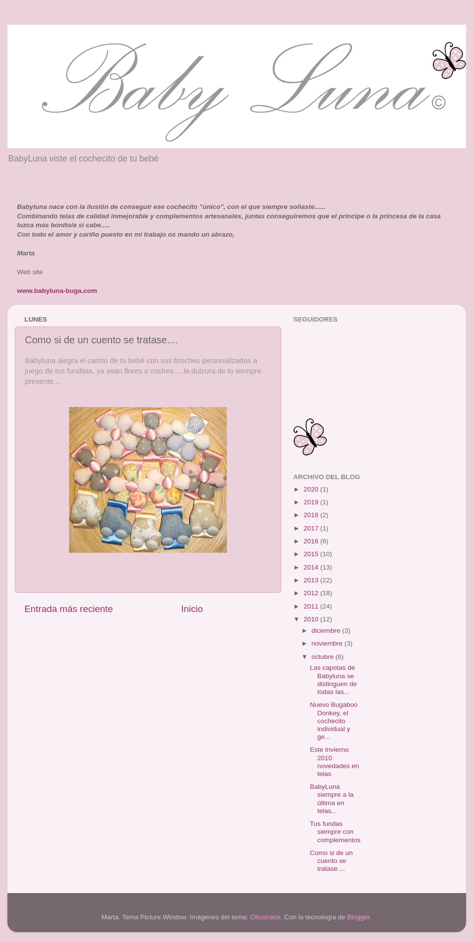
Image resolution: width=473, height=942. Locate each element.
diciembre (327, 630)
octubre (324, 656)
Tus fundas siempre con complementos (335, 831)
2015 (311, 554)
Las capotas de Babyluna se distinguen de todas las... (333, 680)
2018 (311, 515)
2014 (311, 567)
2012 (311, 593)
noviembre (328, 643)
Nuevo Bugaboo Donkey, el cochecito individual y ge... (334, 720)
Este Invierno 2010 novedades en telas (334, 762)
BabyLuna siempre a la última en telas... (332, 799)
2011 (311, 606)
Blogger (358, 917)
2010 (311, 619)
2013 (311, 580)
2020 (311, 489)
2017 (311, 528)
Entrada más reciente (69, 609)
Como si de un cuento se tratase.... (331, 860)
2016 (311, 541)
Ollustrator (265, 917)
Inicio (192, 609)
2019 (311, 502)
